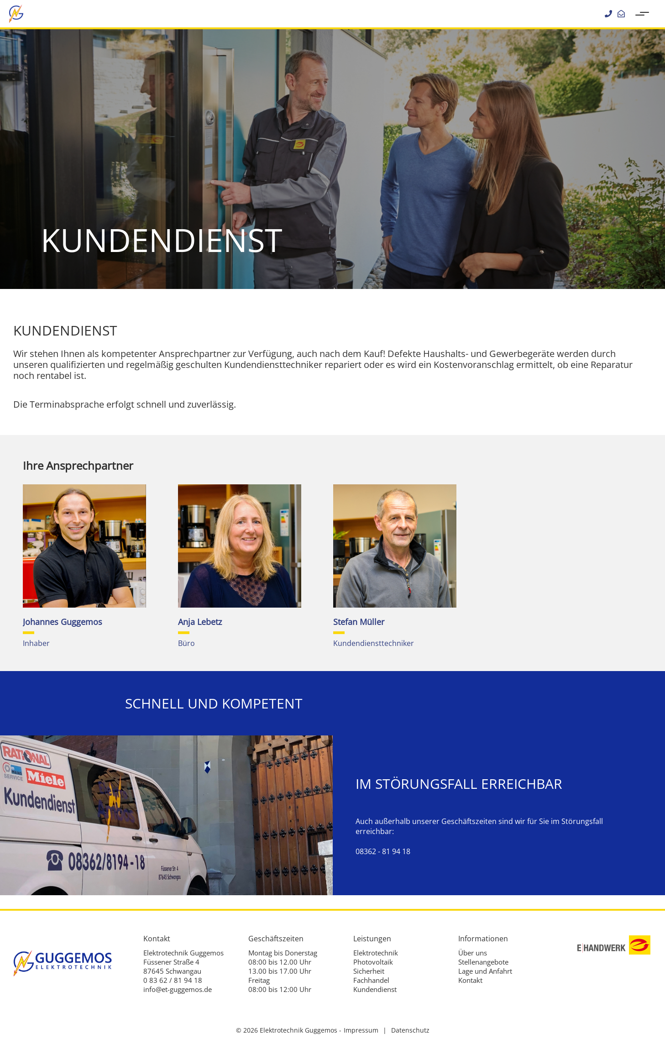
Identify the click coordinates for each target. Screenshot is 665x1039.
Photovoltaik (373, 961)
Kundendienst (375, 989)
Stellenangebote (483, 961)
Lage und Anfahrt (485, 971)
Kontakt (470, 980)
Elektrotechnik (375, 952)
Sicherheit (368, 971)
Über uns (472, 952)
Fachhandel (371, 980)
